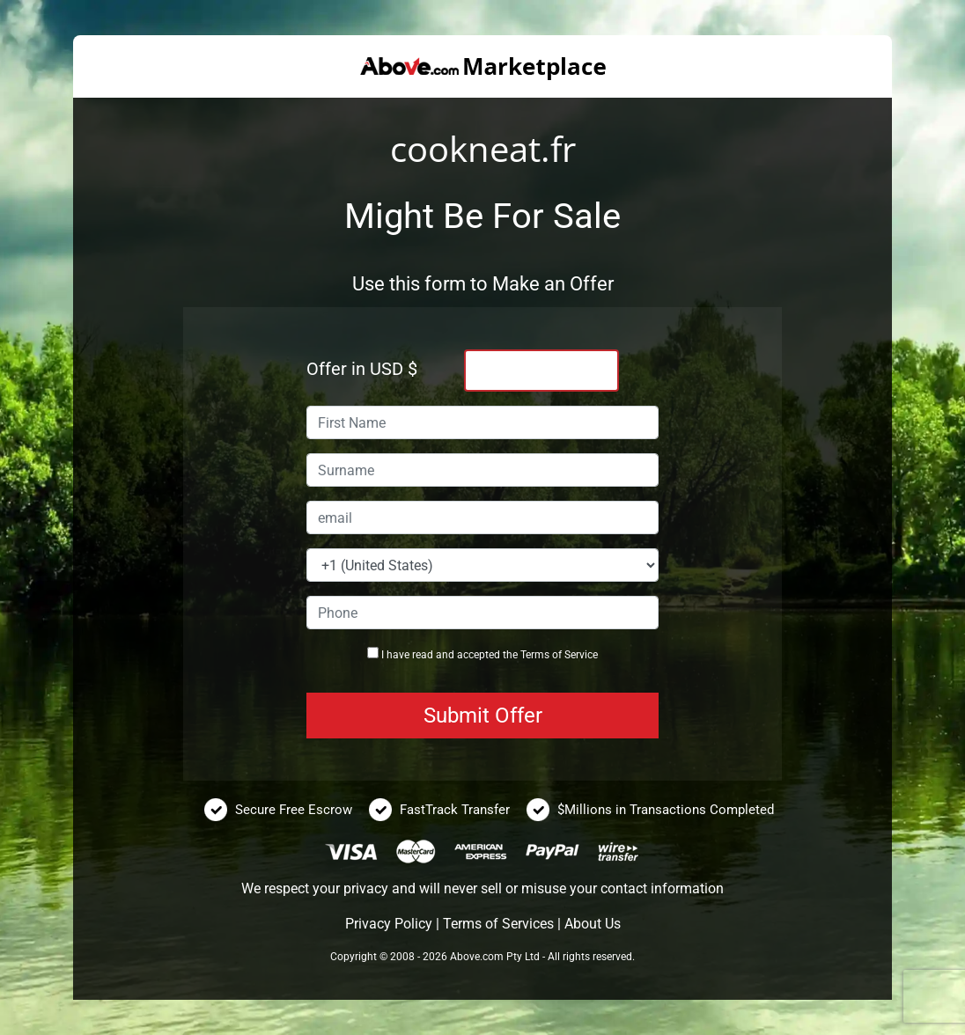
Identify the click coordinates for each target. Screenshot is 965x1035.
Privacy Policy (388, 923)
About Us (592, 923)
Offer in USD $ (361, 368)
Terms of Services (498, 923)
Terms (534, 655)
